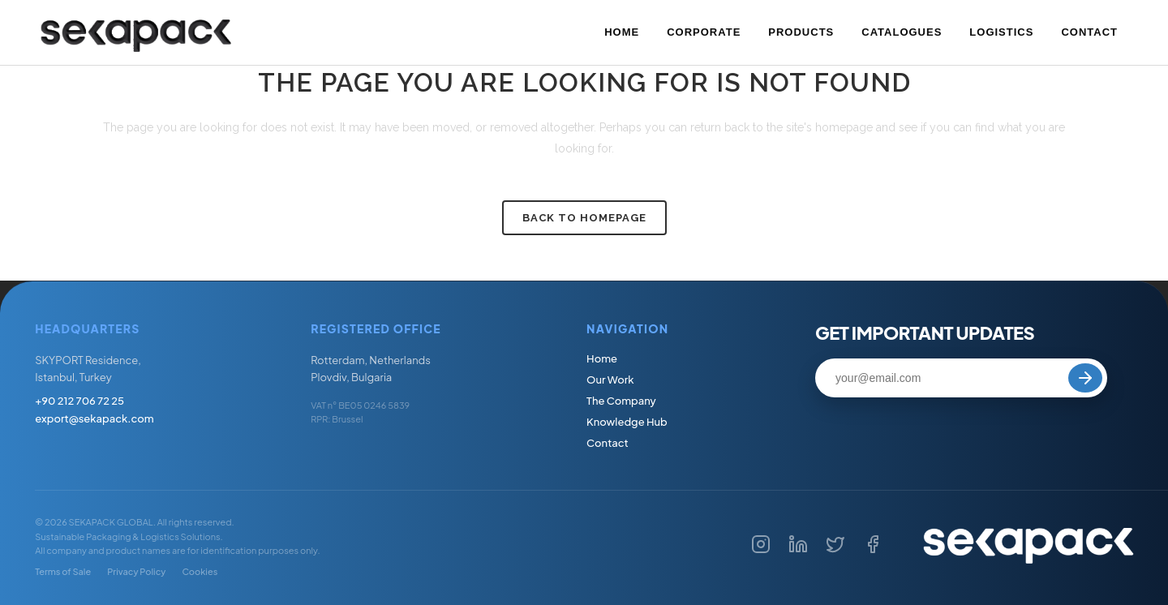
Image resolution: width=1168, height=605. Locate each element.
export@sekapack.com (94, 418)
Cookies (199, 571)
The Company (621, 400)
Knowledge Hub (627, 421)
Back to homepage (584, 218)
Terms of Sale (63, 571)
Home (601, 358)
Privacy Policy (136, 571)
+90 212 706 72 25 (79, 400)
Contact (607, 442)
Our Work (610, 379)
